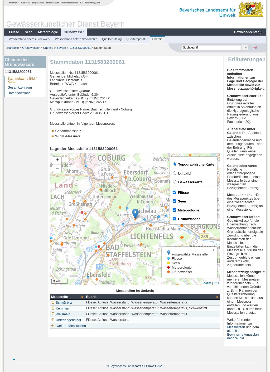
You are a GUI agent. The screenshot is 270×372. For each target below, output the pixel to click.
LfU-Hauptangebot (90, 2)
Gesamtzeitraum (20, 87)
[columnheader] (67, 297)
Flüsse (14, 32)
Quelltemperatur (136, 39)
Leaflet (206, 283)
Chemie (157, 39)
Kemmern (60, 308)
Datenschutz (52, 2)
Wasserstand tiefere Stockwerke (76, 39)
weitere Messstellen (71, 326)
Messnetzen (236, 327)
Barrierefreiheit (69, 2)
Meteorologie (48, 32)
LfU (216, 283)
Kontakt (25, 2)
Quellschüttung (112, 39)
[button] (135, 214)
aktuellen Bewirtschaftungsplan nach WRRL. (243, 334)
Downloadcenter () (248, 32)
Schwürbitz (61, 303)
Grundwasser (74, 32)
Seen (28, 32)
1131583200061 (80, 47)
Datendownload (19, 93)
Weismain (60, 314)
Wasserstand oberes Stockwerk (29, 39)
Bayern (61, 47)
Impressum (38, 2)
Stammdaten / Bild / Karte (22, 80)
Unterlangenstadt (66, 320)
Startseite (13, 2)
